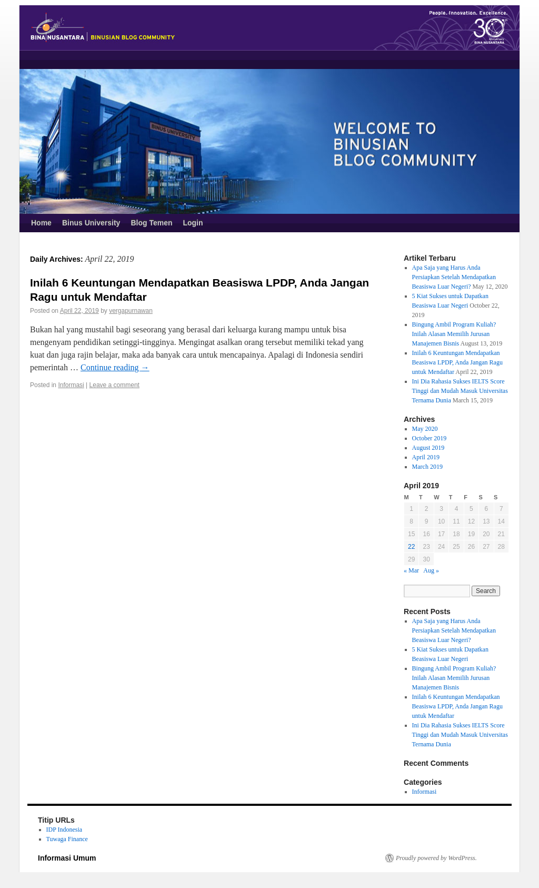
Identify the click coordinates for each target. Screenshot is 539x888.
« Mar (411, 570)
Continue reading (115, 367)
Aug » (431, 570)
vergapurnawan (131, 310)
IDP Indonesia (64, 829)
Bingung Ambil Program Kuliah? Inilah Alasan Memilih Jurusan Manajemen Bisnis (454, 334)
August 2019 (428, 447)
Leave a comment (114, 385)
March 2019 (427, 466)
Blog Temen (151, 223)
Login (193, 223)
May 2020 (425, 428)
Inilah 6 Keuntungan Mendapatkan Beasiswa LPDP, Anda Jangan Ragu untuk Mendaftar (457, 362)
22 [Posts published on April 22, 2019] (411, 546)
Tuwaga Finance (67, 839)
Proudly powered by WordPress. (436, 858)
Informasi (71, 385)
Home (41, 223)
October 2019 (429, 438)
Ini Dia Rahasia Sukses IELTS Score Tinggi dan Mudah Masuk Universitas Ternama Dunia (460, 391)
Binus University (91, 223)
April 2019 (426, 457)
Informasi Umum (67, 858)
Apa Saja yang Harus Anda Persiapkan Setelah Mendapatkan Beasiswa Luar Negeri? (454, 277)
